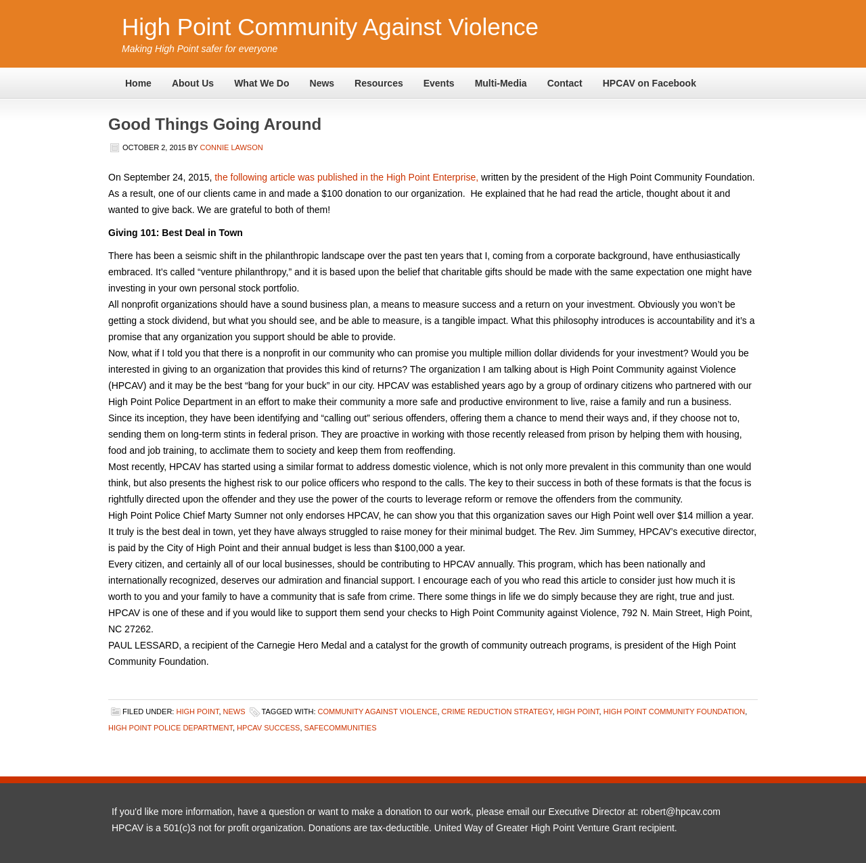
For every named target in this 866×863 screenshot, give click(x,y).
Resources (379, 83)
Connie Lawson (231, 147)
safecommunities (340, 728)
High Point (197, 711)
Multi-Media (501, 83)
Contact (565, 83)
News (322, 83)
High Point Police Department (170, 728)
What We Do (261, 83)
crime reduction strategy (497, 711)
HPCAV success (268, 728)
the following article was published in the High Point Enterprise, (346, 177)
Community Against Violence (378, 711)
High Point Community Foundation (674, 711)
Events (439, 83)
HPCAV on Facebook (649, 83)
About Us (193, 83)
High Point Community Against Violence (330, 27)
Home (138, 83)
